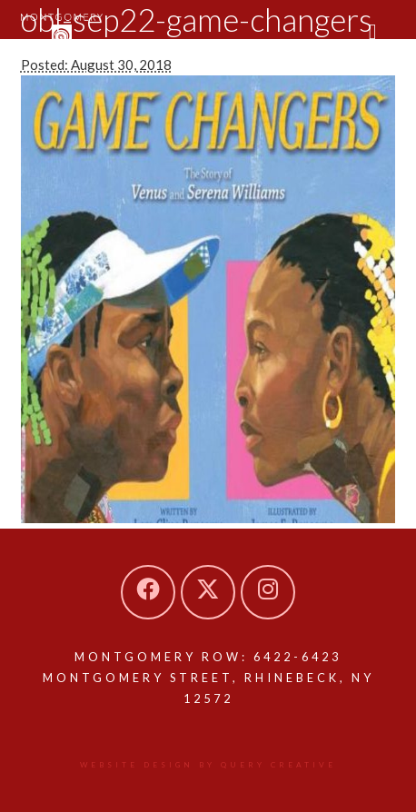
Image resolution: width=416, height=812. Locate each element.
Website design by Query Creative (208, 764)
